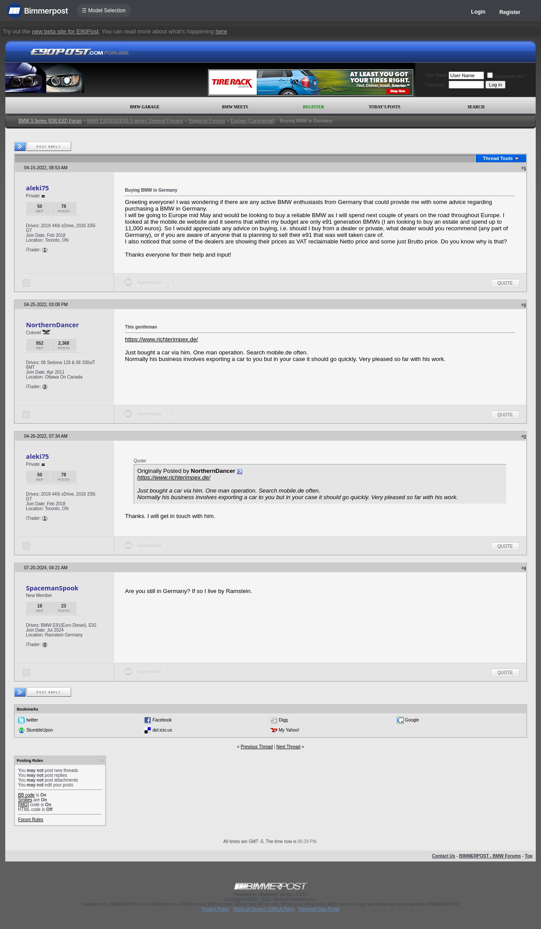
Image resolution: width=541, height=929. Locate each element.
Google (412, 720)
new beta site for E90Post (65, 31)
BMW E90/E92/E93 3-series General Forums (135, 120)
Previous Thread (256, 746)
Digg (283, 720)
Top (529, 856)
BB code (26, 795)
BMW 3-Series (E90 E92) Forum (49, 120)
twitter (32, 720)
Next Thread (288, 746)
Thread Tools (498, 158)
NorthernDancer (52, 324)
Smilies (25, 799)
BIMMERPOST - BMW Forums (490, 856)
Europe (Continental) (252, 120)
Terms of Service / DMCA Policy (264, 909)
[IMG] (23, 804)
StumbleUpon (39, 730)
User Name (436, 75)
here (221, 31)
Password (435, 84)
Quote (505, 283)
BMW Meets (235, 107)
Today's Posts (384, 107)
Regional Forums (206, 120)
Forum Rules (30, 819)
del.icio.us (162, 730)
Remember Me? (506, 76)
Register (509, 12)
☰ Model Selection (104, 10)
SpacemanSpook (52, 587)
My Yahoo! (289, 730)
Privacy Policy (215, 909)
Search (475, 107)
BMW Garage (144, 107)
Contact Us (443, 856)
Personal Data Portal (319, 909)
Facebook (162, 720)
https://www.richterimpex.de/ (161, 339)
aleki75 (37, 187)
